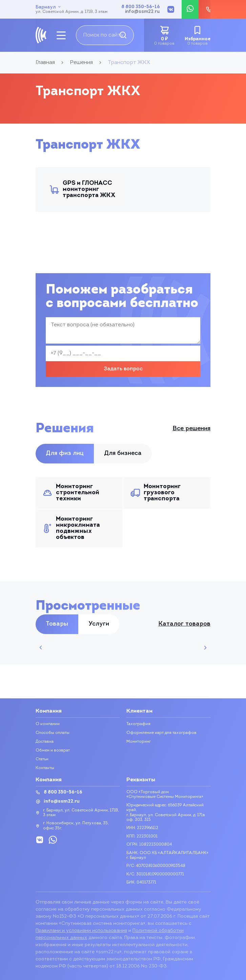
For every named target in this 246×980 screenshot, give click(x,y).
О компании (48, 724)
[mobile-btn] (61, 35)
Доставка (45, 742)
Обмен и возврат (53, 750)
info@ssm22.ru (142, 11)
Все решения (191, 429)
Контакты (45, 768)
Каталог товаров (184, 624)
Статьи (42, 759)
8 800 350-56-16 (140, 7)
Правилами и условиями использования (81, 930)
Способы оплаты (52, 733)
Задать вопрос (123, 369)
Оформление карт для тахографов (161, 733)
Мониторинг (138, 742)
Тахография (138, 724)
